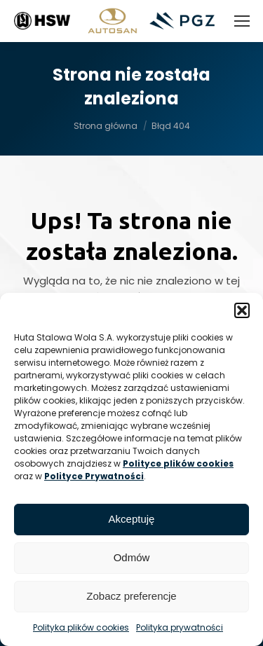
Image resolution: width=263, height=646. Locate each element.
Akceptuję (132, 519)
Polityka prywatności (179, 627)
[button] (242, 310)
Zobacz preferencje (131, 596)
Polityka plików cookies (81, 627)
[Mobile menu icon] (242, 21)
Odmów (132, 557)
